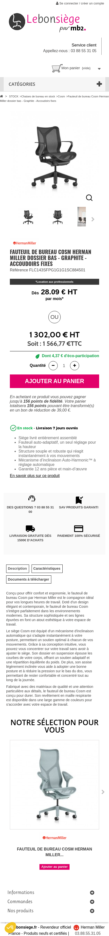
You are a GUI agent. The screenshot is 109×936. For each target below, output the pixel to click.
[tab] (17, 568)
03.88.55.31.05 (88, 933)
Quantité (38, 365)
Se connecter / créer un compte (80, 3)
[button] (10, 928)
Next (93, 219)
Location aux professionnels (55, 281)
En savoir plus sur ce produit (35, 476)
